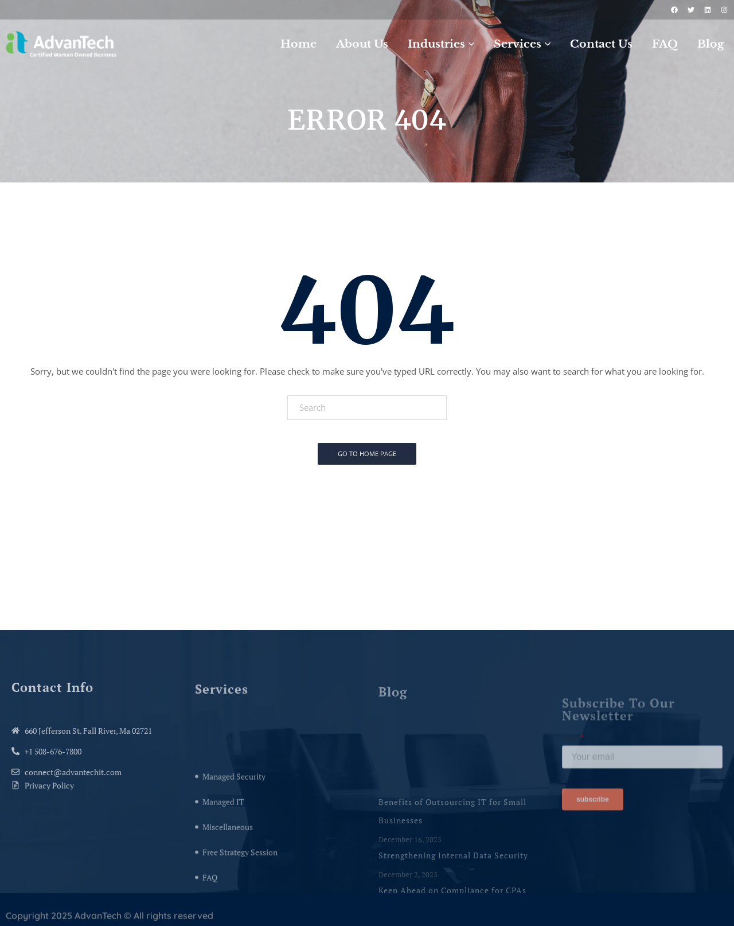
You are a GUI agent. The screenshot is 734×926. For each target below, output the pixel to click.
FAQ (665, 43)
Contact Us (601, 43)
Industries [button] (441, 43)
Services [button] (522, 43)
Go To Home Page (367, 453)
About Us (362, 43)
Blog (710, 43)
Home (298, 43)
